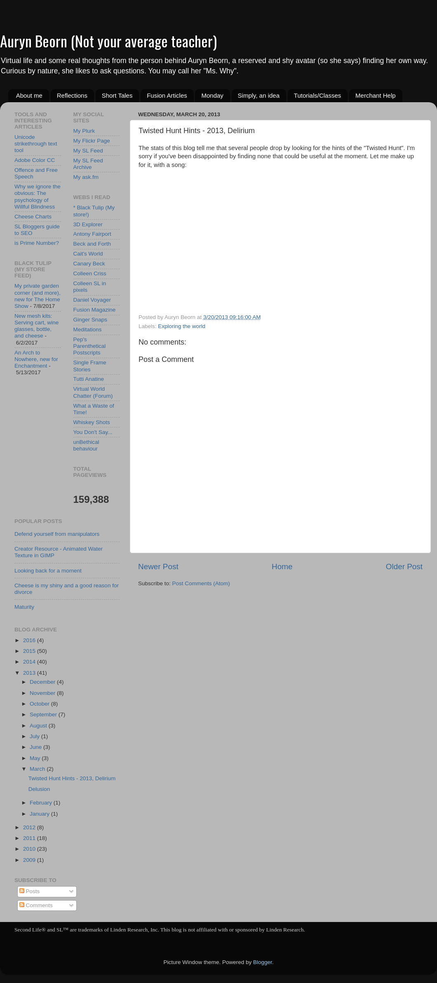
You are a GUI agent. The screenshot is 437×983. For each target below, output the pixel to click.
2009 (30, 860)
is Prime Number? (36, 243)
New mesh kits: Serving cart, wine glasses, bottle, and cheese (36, 326)
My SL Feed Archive (88, 163)
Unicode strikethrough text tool (35, 143)
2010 (30, 849)
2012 (30, 827)
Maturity (24, 607)
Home (282, 566)
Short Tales (117, 95)
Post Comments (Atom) (201, 583)
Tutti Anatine (88, 379)
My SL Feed (88, 151)
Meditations (87, 329)
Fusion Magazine (94, 310)
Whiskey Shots (91, 422)
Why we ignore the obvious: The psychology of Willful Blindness (37, 196)
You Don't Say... (93, 432)
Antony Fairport (92, 234)
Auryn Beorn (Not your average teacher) (108, 41)
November (43, 693)
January (40, 814)
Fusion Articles (167, 95)
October (40, 704)
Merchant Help (375, 95)
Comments (36, 905)
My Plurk (84, 131)
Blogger (262, 962)
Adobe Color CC (34, 160)
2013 (30, 673)
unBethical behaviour (86, 445)
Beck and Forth (92, 244)
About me (29, 95)
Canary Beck (89, 263)
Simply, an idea (259, 95)
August (39, 726)
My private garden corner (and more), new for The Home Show (37, 296)
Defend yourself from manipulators (56, 534)
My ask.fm (86, 177)
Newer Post (158, 566)
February (42, 803)
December (43, 682)
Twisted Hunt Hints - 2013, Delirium (72, 778)
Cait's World (88, 254)
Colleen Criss (89, 273)
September (44, 714)
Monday (212, 95)
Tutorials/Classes (317, 95)
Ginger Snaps (90, 320)
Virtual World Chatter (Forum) (93, 392)
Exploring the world (181, 326)
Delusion (39, 789)
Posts (29, 891)
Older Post (404, 566)
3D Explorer (88, 224)
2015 (30, 651)
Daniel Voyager (92, 300)
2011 (30, 838)
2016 (30, 640)
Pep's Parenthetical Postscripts (89, 346)
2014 (30, 662)
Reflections (72, 95)
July (35, 736)
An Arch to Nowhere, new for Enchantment (36, 359)
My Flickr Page (91, 141)
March (38, 769)
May (36, 758)
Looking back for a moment (48, 571)
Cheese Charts (33, 216)
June (36, 747)
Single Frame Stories (89, 365)
